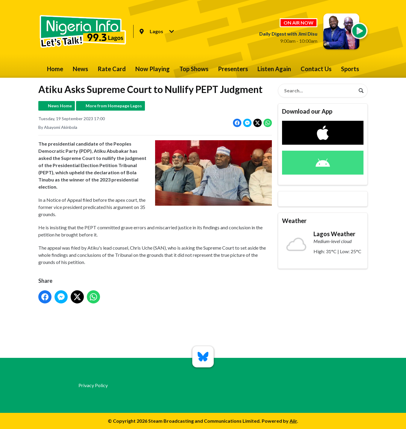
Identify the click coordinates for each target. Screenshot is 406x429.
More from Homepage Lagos (114, 105)
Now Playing (152, 68)
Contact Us (316, 68)
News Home (60, 105)
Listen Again (274, 68)
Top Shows (193, 68)
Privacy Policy (93, 385)
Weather (294, 220)
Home (55, 68)
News (80, 68)
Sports (350, 68)
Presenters (233, 68)
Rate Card (112, 68)
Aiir (293, 421)
